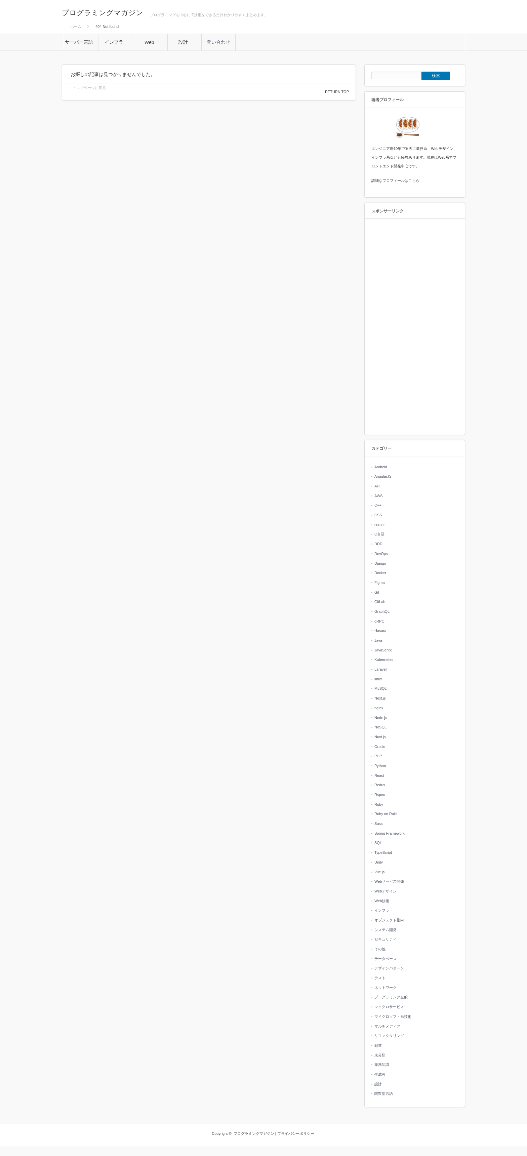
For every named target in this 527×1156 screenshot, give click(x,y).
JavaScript (383, 650)
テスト (380, 978)
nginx (378, 708)
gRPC (379, 621)
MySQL (380, 688)
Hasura (380, 631)
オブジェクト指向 (389, 920)
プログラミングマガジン (102, 12)
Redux (379, 785)
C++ (377, 505)
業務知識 (381, 1065)
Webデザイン (385, 891)
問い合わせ (218, 42)
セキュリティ (385, 939)
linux (378, 679)
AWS (378, 496)
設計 (378, 1084)
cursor (379, 525)
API (377, 486)
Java (378, 640)
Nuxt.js (380, 737)
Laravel (380, 669)
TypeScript (383, 852)
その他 (380, 949)
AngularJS (383, 476)
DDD (378, 544)
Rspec (379, 795)
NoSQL (380, 727)
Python (380, 766)
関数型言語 (383, 1093)
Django (380, 563)
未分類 (380, 1055)
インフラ (381, 910)
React (379, 775)
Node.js (380, 718)
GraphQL (382, 611)
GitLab (379, 602)
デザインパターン (389, 968)
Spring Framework (389, 833)
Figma (379, 583)
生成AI (379, 1074)
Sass (378, 824)
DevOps (381, 554)
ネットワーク (385, 988)
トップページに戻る (89, 88)
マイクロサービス (389, 1007)
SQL (378, 843)
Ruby (378, 804)
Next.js (380, 698)
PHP (378, 756)
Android (380, 467)
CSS (378, 515)
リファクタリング (389, 1036)
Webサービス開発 (389, 881)
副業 (378, 1045)
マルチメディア (387, 1026)
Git (376, 592)
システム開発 (385, 930)
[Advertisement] (414, 327)
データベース (385, 959)
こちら (413, 180)
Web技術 (381, 901)
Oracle (379, 747)
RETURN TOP (337, 92)
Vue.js (379, 872)
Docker (380, 573)
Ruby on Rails (385, 814)
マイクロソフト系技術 (392, 1016)
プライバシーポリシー (295, 1133)
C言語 (379, 534)
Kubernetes (383, 659)
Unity (378, 862)
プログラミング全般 (391, 997)
